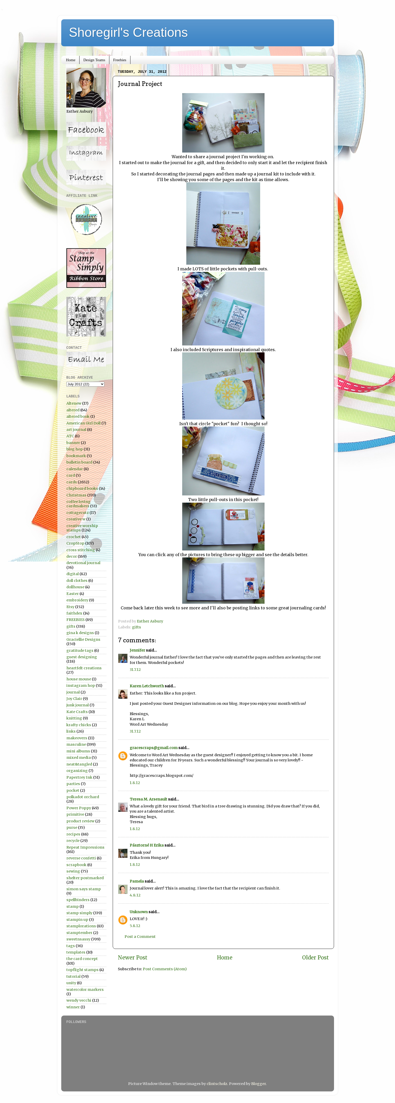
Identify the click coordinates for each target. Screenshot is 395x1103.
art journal (76, 429)
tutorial (73, 976)
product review (80, 821)
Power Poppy (78, 808)
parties (73, 783)
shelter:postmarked (85, 878)
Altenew (73, 403)
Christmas (76, 495)
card (70, 475)
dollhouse (75, 587)
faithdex (74, 613)
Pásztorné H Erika (147, 845)
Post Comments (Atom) (165, 969)
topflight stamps (82, 969)
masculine (76, 744)
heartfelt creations (84, 668)
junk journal (77, 705)
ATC (70, 436)
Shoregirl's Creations (128, 32)
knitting (74, 718)
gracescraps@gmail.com (154, 747)
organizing (77, 770)
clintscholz (217, 1083)
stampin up (77, 919)
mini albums (78, 751)
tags (70, 946)
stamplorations (81, 926)
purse (71, 827)
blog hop (74, 449)
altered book (78, 416)
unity (71, 983)
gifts (136, 627)
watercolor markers (85, 989)
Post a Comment (140, 936)
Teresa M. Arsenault (148, 799)
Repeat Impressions (85, 847)
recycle (73, 840)
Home (70, 60)
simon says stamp (83, 889)
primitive (75, 814)
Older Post (315, 957)
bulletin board (79, 462)
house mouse (78, 679)
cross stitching (80, 550)
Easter (72, 593)
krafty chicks (78, 725)
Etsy (70, 606)
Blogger (258, 1083)
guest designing (81, 657)
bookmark (76, 455)
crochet (73, 537)
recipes (73, 834)
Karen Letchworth (147, 686)
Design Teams (94, 60)
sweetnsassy (78, 939)
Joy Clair (74, 698)
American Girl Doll (83, 423)
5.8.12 (135, 925)
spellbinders (78, 899)
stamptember (79, 932)
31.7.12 (135, 669)
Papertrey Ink (79, 777)
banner (73, 442)
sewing (73, 871)
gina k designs (80, 632)
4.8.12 (135, 895)
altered (73, 410)
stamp (72, 906)
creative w (75, 519)
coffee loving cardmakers (78, 503)
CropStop (75, 543)
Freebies (119, 60)
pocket (72, 790)
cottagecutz (77, 512)
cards (71, 482)
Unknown (139, 912)
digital (72, 574)
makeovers (76, 738)
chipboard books (82, 488)
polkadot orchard (82, 797)
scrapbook (76, 864)
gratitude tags (79, 650)
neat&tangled (79, 764)
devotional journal (83, 563)
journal (73, 692)
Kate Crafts (77, 711)
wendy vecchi (78, 1000)
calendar (74, 469)
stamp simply (79, 913)
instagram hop (80, 685)
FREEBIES (75, 619)
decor (71, 556)
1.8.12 (135, 782)
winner (73, 1007)
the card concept (82, 958)
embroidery (77, 600)
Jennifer (137, 650)
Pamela (137, 881)
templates (75, 952)
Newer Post (132, 957)
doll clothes (76, 580)
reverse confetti (81, 858)
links (71, 731)
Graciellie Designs (83, 639)
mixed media (78, 757)
